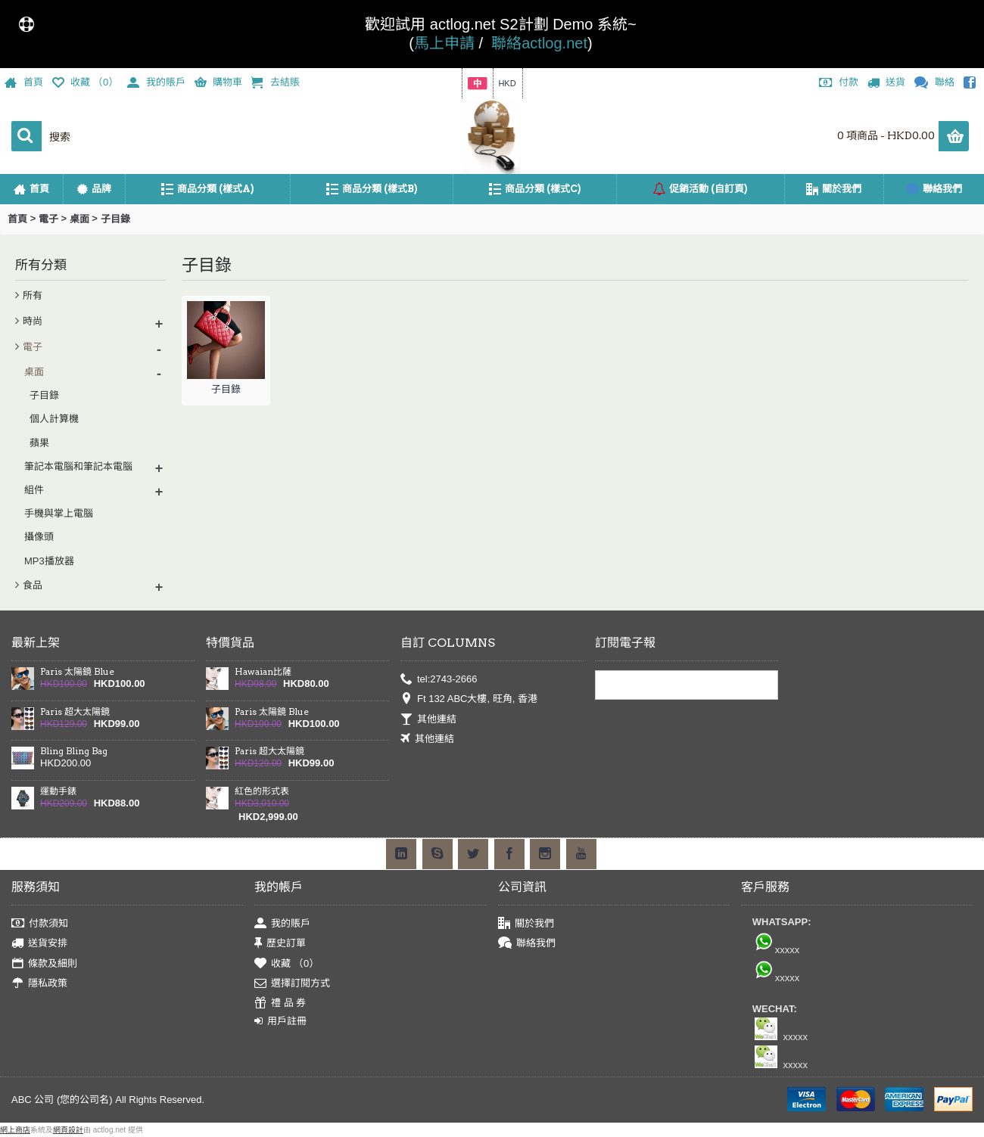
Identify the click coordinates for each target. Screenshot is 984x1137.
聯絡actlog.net (539, 43)
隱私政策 (39, 983)
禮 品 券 (280, 1003)
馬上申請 (444, 43)
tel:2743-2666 (439, 679)
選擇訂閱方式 (292, 983)
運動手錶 (58, 791)
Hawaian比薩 (263, 671)
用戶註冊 (280, 1021)
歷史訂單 (280, 943)
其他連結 (428, 719)
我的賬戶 (282, 924)
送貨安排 (39, 943)
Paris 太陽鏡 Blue (77, 671)
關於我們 (526, 924)
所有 (32, 295)
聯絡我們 (527, 943)
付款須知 (39, 924)
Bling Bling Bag (73, 751)
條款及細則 (44, 963)
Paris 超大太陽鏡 (75, 712)
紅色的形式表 (262, 791)
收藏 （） (286, 963)
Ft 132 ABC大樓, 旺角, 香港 (468, 699)
